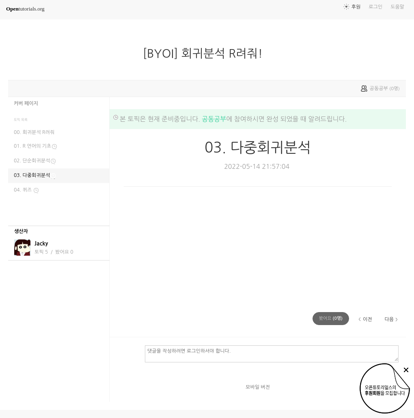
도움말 (397, 6)
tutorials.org (25, 9)
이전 (367, 319)
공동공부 (214, 119)
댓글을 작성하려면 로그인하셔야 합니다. (271, 353)
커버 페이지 (26, 103)
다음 (389, 319)
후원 (356, 6)
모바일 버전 (258, 387)
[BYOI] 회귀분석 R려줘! (206, 53)
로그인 (375, 6)
